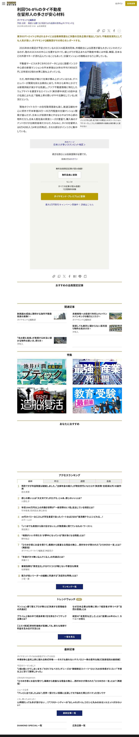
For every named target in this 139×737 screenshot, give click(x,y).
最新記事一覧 (69, 654)
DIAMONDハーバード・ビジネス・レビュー (74, 705)
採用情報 (112, 705)
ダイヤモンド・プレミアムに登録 (69, 196)
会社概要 (112, 700)
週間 (82, 422)
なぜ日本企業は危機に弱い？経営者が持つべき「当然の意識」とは (97, 548)
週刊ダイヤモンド (65, 700)
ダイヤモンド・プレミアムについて (23, 700)
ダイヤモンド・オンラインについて (24, 690)
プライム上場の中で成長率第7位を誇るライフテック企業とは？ (42, 558)
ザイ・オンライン (64, 715)
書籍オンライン (64, 710)
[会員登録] (131, 3)
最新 (30, 422)
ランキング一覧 (69, 527)
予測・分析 (21, 23)
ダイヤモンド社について (118, 690)
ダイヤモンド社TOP (116, 695)
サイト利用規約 (16, 710)
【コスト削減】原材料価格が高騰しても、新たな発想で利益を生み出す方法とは (42, 568)
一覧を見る (69, 577)
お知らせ (111, 710)
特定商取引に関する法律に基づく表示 (25, 715)
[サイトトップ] (10, 4)
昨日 (56, 422)
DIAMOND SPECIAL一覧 (29, 666)
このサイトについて (17, 695)
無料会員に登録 (69, 175)
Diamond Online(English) (68, 695)
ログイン (118, 4)
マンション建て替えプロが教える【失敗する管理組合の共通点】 (42, 548)
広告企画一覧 (79, 666)
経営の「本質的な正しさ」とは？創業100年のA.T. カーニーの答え (97, 558)
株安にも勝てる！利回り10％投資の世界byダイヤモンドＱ (51, 23)
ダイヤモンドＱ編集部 (26, 20)
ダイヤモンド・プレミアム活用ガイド (24, 705)
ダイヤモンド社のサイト (68, 690)
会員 (109, 422)
